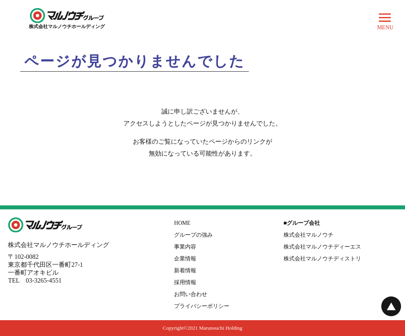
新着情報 (185, 270)
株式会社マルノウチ (308, 235)
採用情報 (185, 282)
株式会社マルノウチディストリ (322, 259)
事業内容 (185, 247)
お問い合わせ (190, 294)
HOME (182, 223)
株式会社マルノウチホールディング (67, 24)
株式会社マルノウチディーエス (322, 247)
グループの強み (193, 235)
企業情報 (185, 259)
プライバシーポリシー (201, 306)
